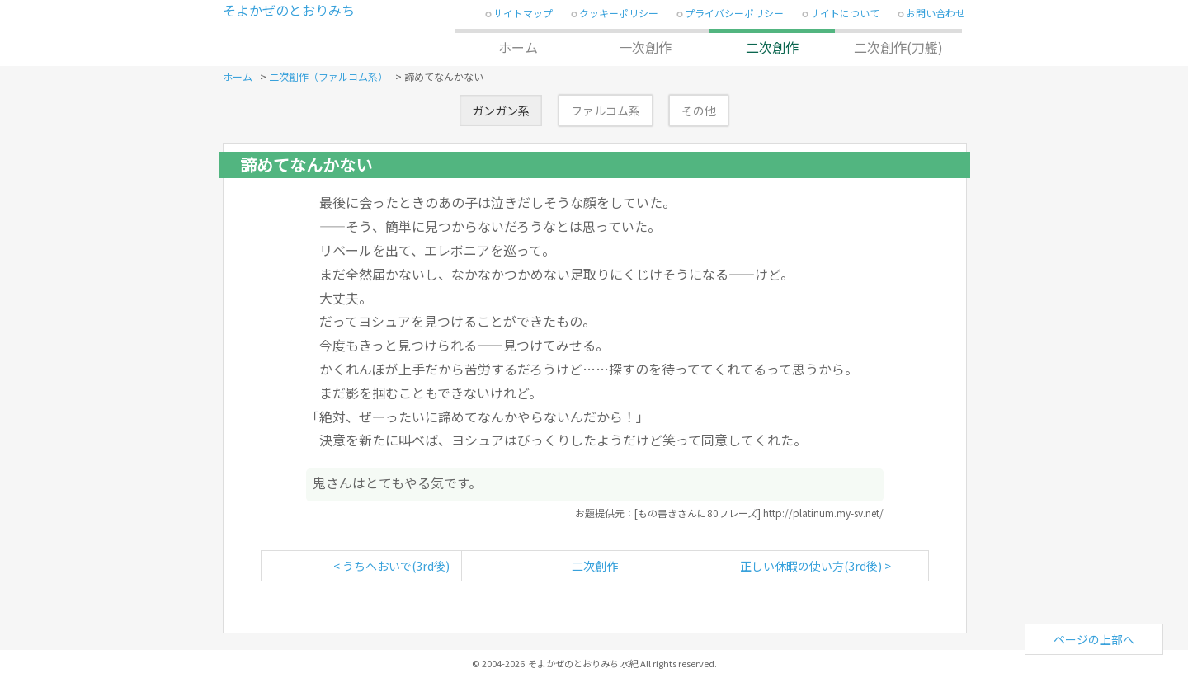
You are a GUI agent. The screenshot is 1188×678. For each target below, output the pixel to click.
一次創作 (645, 47)
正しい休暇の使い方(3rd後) (811, 566)
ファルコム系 (605, 110)
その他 (698, 110)
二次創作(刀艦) (898, 47)
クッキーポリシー (618, 13)
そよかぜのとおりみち (289, 10)
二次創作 (772, 47)
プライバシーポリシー (734, 13)
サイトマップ (523, 13)
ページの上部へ (1094, 639)
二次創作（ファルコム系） (328, 76)
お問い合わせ (935, 13)
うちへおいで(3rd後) (396, 566)
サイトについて (844, 13)
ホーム (518, 47)
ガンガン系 (501, 110)
